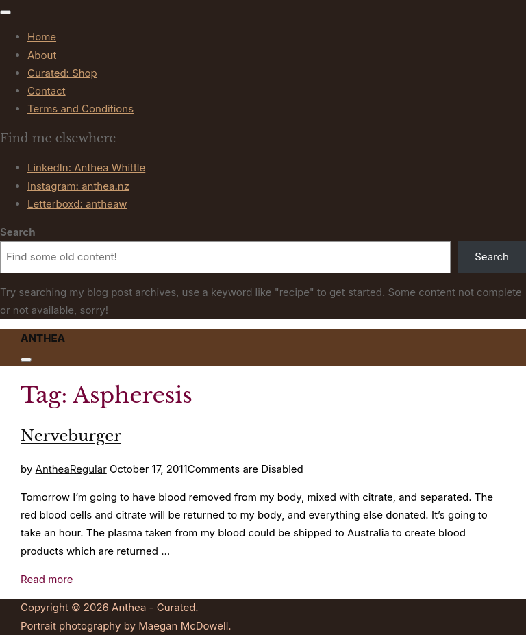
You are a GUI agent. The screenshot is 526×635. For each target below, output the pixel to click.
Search (18, 231)
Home (41, 36)
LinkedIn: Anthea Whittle (86, 167)
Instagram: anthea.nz (78, 185)
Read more (47, 579)
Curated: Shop (62, 72)
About (41, 55)
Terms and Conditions (80, 108)
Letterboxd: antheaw (77, 203)
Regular (88, 468)
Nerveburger (71, 435)
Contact (46, 90)
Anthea (43, 338)
